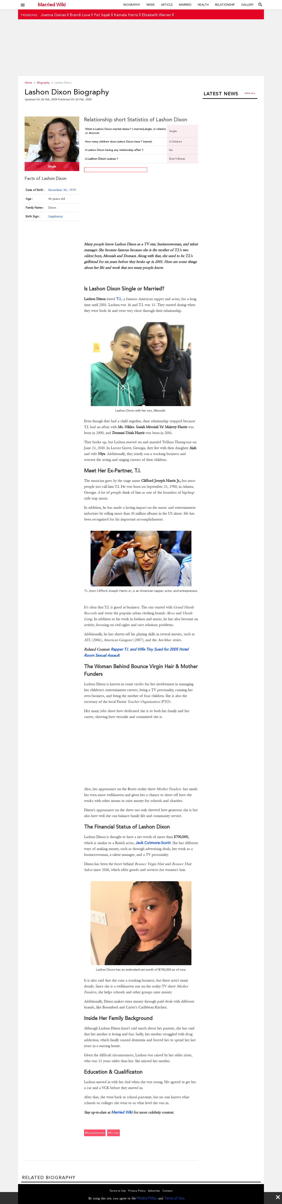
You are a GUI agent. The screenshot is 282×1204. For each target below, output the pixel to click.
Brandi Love (80, 15)
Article (167, 4)
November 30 (57, 190)
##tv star (113, 1132)
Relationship (225, 4)
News (150, 4)
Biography (132, 4)
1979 (72, 190)
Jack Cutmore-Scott (153, 843)
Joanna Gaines (53, 15)
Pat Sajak (102, 15)
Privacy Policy (147, 1198)
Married (185, 4)
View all (250, 93)
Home (28, 82)
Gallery (247, 4)
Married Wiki (52, 4)
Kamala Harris (126, 15)
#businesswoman (95, 1132)
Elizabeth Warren (156, 15)
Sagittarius (55, 216)
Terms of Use (174, 1198)
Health (203, 4)
